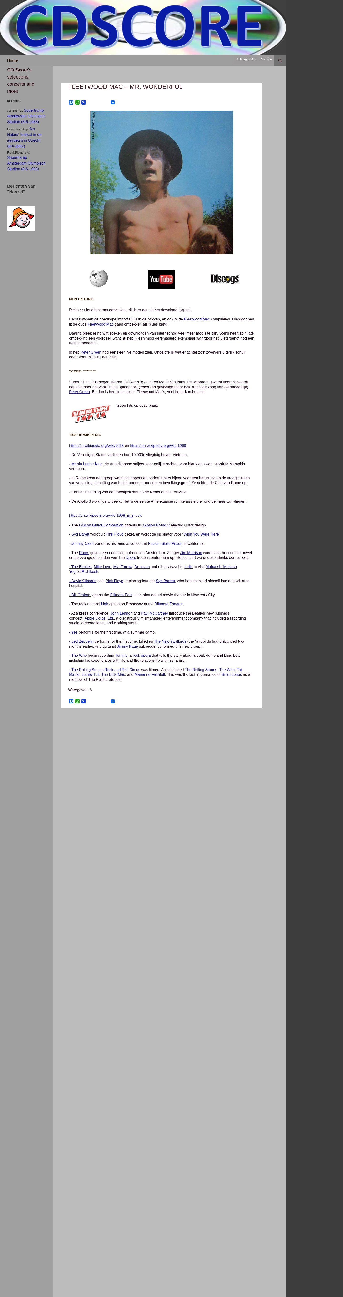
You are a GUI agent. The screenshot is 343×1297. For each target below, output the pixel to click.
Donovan (142, 567)
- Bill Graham (80, 595)
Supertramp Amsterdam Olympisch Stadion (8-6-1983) (26, 116)
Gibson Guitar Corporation (101, 525)
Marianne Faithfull (150, 674)
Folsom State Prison (165, 543)
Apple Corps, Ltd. (99, 618)
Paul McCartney (154, 613)
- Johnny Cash (81, 543)
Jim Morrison (191, 553)
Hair (104, 604)
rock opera (142, 655)
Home (12, 60)
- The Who (78, 655)
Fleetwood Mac (197, 319)
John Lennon (121, 613)
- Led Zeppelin (81, 641)
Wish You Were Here (201, 534)
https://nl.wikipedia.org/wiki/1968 (96, 446)
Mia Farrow (122, 567)
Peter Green (91, 352)
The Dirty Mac (113, 674)
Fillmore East (121, 595)
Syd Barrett (165, 581)
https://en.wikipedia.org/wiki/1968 (158, 446)
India (188, 567)
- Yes (73, 632)
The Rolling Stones (201, 670)
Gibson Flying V (156, 525)
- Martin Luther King (86, 464)
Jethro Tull (90, 674)
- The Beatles (80, 567)
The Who (227, 670)
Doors (84, 553)
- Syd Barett (79, 534)
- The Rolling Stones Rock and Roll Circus (104, 670)
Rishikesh (90, 572)
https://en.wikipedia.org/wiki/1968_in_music (105, 515)
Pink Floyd (115, 534)
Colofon (266, 59)
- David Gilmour (82, 581)
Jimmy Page (127, 646)
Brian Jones (232, 674)
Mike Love (102, 567)
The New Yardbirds (170, 641)
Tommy (121, 655)
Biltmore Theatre (169, 604)
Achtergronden (246, 59)
